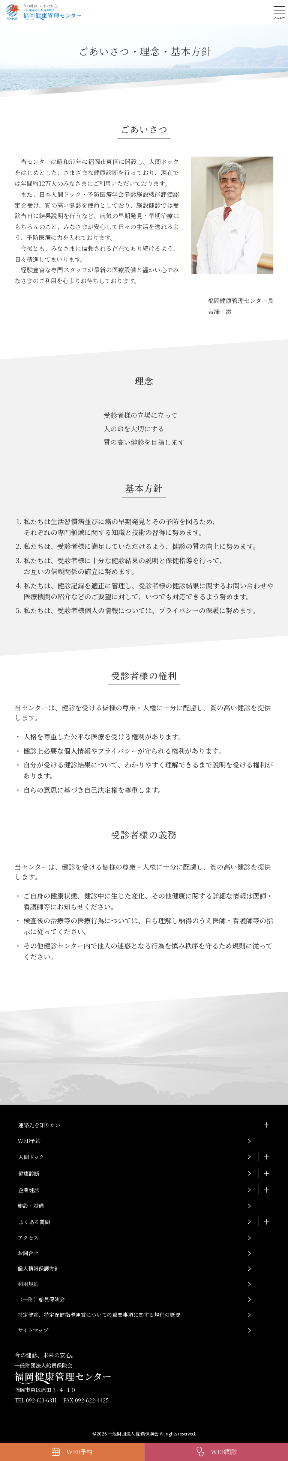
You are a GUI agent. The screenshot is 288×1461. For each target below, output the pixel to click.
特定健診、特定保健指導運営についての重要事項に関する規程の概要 (99, 1314)
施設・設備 (31, 1205)
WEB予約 (29, 1140)
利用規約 (28, 1284)
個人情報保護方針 (39, 1268)
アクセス (28, 1237)
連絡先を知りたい (39, 1125)
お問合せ (28, 1253)
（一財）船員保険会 (41, 1299)
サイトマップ (33, 1330)
